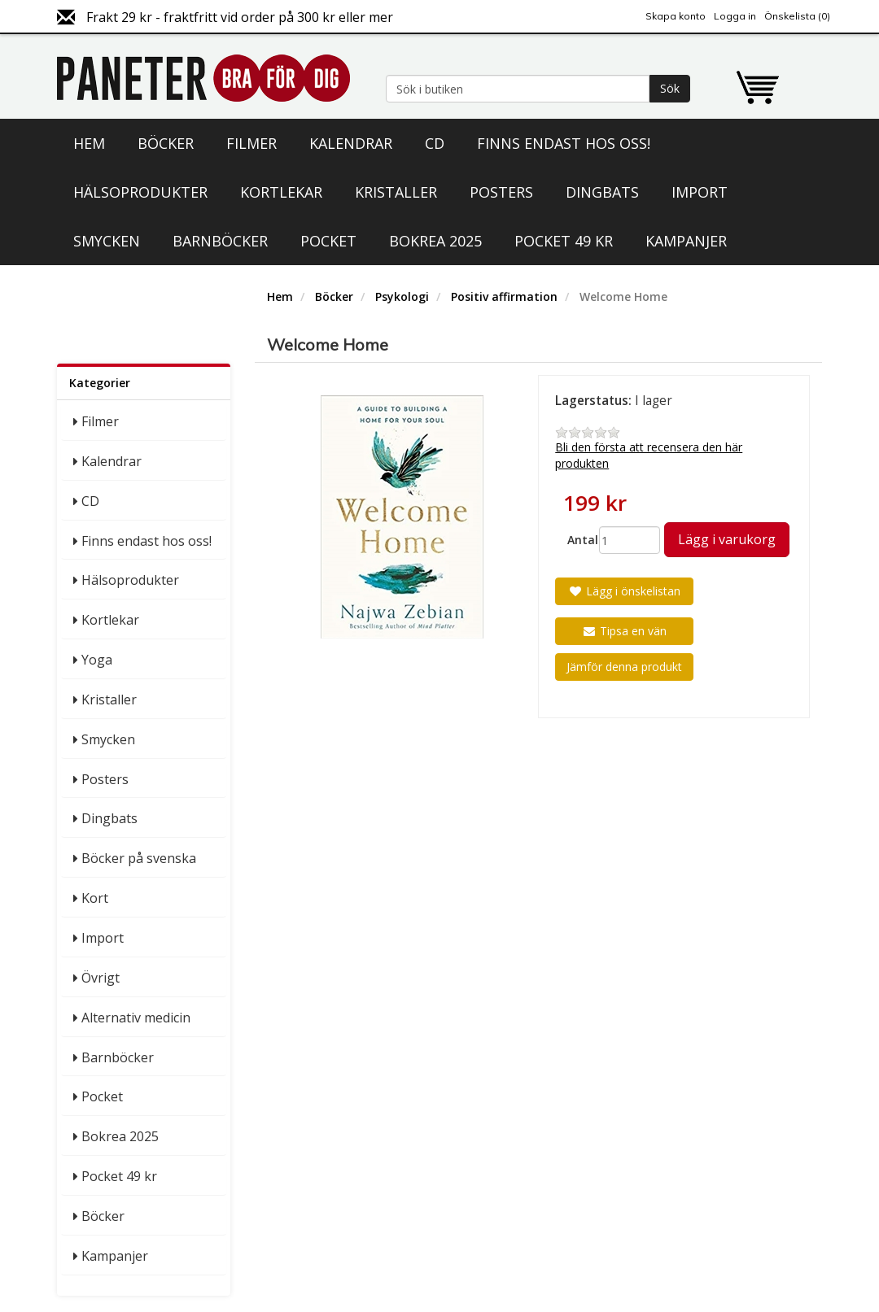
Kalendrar (350, 143)
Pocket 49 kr (563, 241)
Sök (670, 88)
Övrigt (100, 978)
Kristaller (396, 192)
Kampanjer (686, 241)
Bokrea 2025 (435, 241)
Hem (89, 143)
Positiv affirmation (504, 296)
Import (699, 192)
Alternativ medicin (135, 1017)
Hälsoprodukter (140, 192)
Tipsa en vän (624, 631)
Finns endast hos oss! (563, 143)
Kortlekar (281, 192)
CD (434, 143)
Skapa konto (675, 16)
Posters (501, 192)
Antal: (577, 539)
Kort (94, 898)
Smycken (106, 241)
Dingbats (602, 192)
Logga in (735, 16)
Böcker (166, 143)
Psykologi (402, 296)
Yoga (96, 660)
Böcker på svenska (138, 858)
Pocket (328, 241)
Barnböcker (220, 241)
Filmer (251, 143)
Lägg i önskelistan (624, 591)
